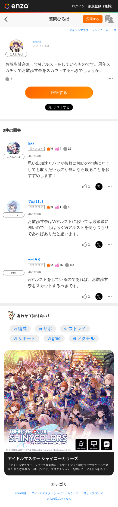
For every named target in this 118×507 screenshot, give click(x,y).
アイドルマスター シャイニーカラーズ (92, 30)
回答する (59, 92)
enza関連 (20, 493)
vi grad (54, 338)
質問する (92, 19)
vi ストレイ (75, 328)
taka (31, 143)
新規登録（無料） (101, 6)
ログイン (78, 6)
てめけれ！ (36, 202)
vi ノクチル (84, 338)
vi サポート (24, 338)
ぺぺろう (34, 260)
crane (37, 42)
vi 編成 (20, 328)
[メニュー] (111, 79)
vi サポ (45, 328)
